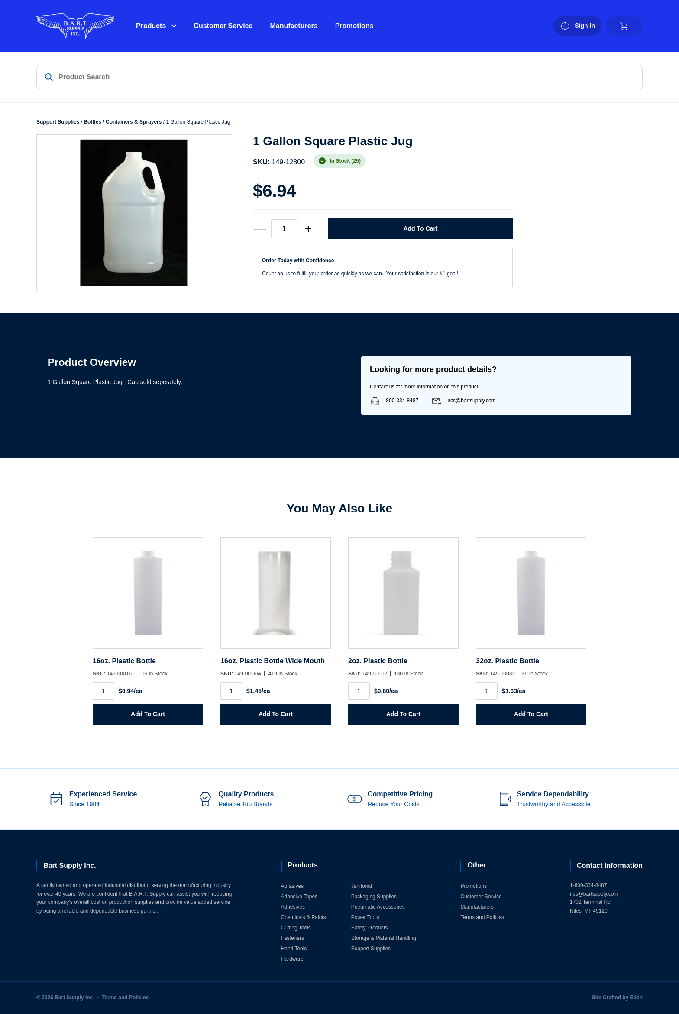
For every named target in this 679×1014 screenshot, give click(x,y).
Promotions (354, 25)
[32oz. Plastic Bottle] (531, 597)
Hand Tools (294, 949)
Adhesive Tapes (299, 896)
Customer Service (223, 25)
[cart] (624, 26)
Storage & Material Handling (383, 938)
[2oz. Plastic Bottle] (403, 597)
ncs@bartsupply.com (471, 401)
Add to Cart (420, 228)
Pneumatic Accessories (378, 907)
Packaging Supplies (374, 896)
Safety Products (369, 928)
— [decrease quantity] (260, 228)
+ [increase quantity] (308, 228)
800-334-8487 (402, 401)
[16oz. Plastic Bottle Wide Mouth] (275, 597)
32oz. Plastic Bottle (507, 661)
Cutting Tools (296, 928)
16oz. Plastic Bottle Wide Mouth (272, 661)
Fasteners (292, 938)
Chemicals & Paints (303, 917)
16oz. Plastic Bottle (124, 661)
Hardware (292, 959)
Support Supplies (57, 122)
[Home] (75, 26)
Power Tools (365, 917)
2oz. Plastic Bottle (377, 661)
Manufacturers (293, 25)
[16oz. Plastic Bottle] (148, 597)
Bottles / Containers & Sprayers (123, 122)
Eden (636, 997)
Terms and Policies (482, 917)
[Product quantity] (284, 228)
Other (476, 865)
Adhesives (293, 907)
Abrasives (292, 886)
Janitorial (361, 886)
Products (151, 25)
